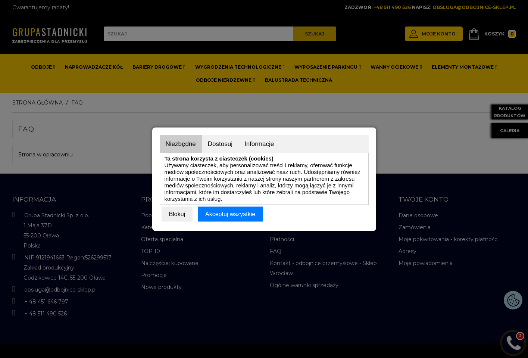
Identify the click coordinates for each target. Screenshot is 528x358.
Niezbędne (181, 143)
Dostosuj (220, 143)
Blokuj (177, 214)
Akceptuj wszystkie (230, 214)
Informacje (259, 143)
